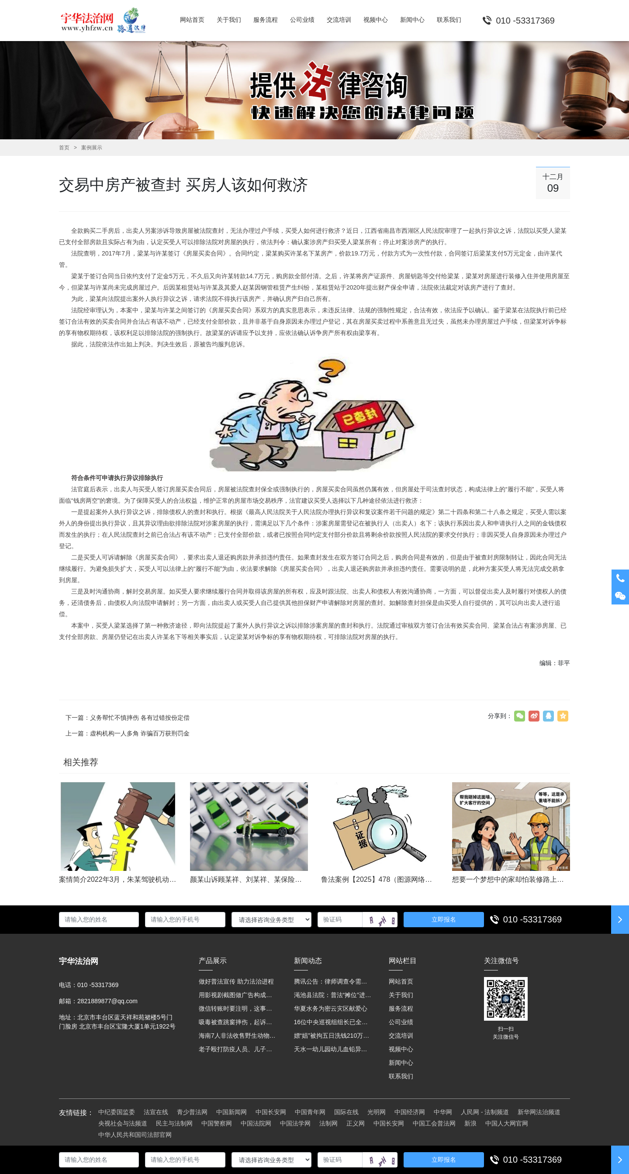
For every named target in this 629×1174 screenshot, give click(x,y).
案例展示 (91, 148)
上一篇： (128, 733)
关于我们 (401, 994)
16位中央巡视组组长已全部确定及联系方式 (333, 1022)
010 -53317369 (532, 919)
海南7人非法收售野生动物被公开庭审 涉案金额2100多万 (237, 1035)
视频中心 (401, 1049)
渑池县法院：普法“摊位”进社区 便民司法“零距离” (333, 994)
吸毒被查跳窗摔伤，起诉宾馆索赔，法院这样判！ (237, 1022)
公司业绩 (401, 1022)
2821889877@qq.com (107, 1001)
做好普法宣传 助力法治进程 (236, 981)
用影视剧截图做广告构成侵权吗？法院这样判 (237, 994)
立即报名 (444, 919)
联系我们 (401, 1076)
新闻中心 (401, 1062)
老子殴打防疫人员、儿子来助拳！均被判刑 (237, 1049)
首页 (64, 148)
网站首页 (401, 981)
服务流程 (401, 1008)
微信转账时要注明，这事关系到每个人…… (237, 1008)
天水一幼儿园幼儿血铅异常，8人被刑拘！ (333, 1049)
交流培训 (401, 1035)
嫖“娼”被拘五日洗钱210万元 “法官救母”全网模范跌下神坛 (333, 1035)
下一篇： (128, 717)
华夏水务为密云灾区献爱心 (330, 1008)
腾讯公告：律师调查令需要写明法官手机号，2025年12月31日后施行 (333, 981)
